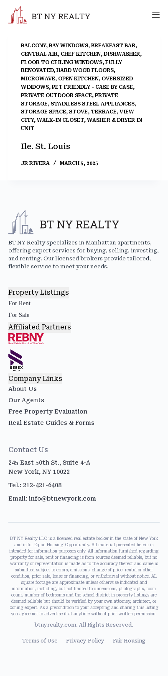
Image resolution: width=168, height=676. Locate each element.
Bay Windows (68, 46)
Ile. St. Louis (45, 146)
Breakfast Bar (113, 46)
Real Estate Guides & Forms (51, 422)
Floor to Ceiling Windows (61, 62)
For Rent (19, 303)
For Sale (18, 314)
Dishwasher (122, 54)
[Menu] (156, 14)
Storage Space (43, 112)
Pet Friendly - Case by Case (92, 87)
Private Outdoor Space (56, 95)
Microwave (38, 79)
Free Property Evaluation (47, 411)
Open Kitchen (78, 79)
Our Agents (26, 400)
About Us (22, 389)
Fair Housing (129, 641)
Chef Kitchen (81, 54)
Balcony (33, 46)
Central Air (39, 54)
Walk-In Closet (60, 120)
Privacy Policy (85, 641)
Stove (78, 112)
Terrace (104, 112)
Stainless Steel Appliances (93, 104)
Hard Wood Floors (85, 70)
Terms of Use (40, 641)
